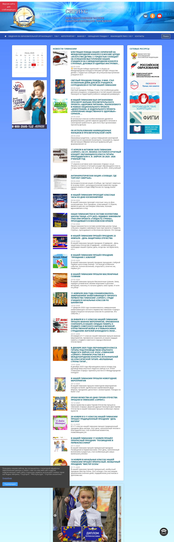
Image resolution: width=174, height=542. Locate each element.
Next (44, 104)
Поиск (166, 36)
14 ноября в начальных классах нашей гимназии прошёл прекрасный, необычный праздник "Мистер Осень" (95, 461)
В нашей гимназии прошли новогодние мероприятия (94, 379)
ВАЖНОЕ (80, 36)
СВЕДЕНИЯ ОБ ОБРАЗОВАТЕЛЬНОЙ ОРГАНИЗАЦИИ (29, 36)
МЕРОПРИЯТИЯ (67, 36)
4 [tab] (35, 125)
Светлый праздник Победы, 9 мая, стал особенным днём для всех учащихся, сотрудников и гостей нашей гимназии (93, 82)
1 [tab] (24, 125)
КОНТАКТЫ (139, 36)
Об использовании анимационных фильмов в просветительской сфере (91, 131)
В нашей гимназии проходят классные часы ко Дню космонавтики (93, 196)
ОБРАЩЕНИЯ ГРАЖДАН (97, 36)
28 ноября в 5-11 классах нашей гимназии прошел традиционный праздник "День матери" (94, 418)
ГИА (56, 36)
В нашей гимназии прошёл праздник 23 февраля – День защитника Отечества (93, 236)
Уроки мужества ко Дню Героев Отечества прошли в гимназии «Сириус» (94, 398)
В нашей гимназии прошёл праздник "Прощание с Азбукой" (92, 256)
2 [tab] (27, 125)
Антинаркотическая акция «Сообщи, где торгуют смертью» (94, 176)
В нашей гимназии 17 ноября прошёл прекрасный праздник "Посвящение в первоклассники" (92, 440)
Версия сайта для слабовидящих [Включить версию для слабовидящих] (9, 7)
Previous (14, 104)
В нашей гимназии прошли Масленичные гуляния (94, 275)
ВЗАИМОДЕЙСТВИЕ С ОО (121, 36)
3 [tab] (31, 125)
